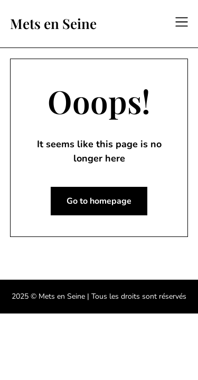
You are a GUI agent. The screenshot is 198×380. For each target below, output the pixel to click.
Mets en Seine (53, 24)
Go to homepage (99, 201)
